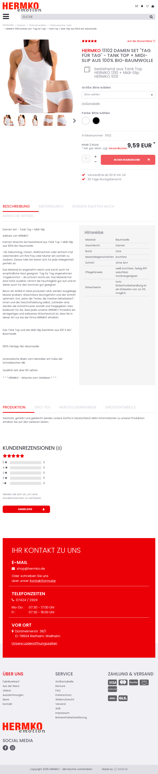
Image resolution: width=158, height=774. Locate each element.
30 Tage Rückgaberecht (105, 179)
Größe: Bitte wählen (96, 87)
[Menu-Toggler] (6, 17)
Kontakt (7, 704)
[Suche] (88, 17)
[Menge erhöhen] (95, 157)
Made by (115, 769)
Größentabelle (91, 104)
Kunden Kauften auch (93, 206)
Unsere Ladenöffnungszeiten (34, 643)
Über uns (13, 674)
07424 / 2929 (24, 600)
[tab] (21, 207)
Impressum (62, 713)
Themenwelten (37, 25)
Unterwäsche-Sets (61, 25)
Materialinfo (51, 206)
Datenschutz (63, 695)
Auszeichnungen (13, 695)
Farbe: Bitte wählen (96, 113)
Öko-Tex (42, 407)
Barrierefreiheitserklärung (71, 717)
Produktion (14, 407)
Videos (7, 690)
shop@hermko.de (28, 569)
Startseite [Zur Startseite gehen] (8, 25)
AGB (57, 708)
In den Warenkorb (132, 159)
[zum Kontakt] (136, 6)
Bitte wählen (92, 94)
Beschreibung (16, 206)
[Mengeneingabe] (86, 158)
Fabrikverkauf (11, 681)
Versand (60, 704)
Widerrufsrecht (64, 699)
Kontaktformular (43, 581)
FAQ (57, 690)
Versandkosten (117, 148)
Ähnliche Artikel (18, 216)
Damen (21, 25)
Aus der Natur (11, 686)
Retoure (60, 686)
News (6, 699)
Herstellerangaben (77, 407)
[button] (86, 121)
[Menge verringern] (95, 162)
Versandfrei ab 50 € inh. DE (107, 175)
